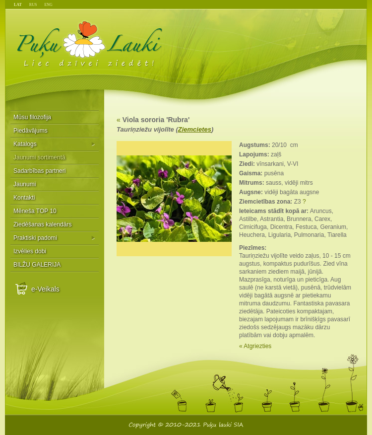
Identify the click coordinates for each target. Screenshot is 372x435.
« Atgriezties (255, 346)
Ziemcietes (194, 129)
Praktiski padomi (35, 237)
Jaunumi (24, 184)
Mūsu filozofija (32, 117)
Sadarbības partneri (39, 170)
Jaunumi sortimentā (39, 157)
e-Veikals (45, 289)
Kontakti (24, 197)
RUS (33, 4)
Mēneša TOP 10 (35, 211)
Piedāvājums (30, 130)
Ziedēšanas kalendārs (42, 224)
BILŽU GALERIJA (37, 264)
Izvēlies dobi (29, 251)
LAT (18, 4)
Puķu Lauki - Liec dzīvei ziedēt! (90, 43)
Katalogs (25, 144)
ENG (48, 4)
